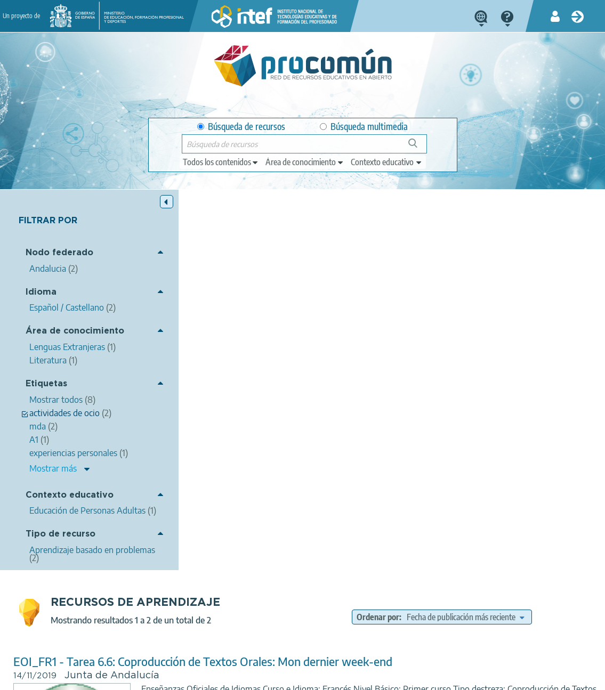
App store (242, 635)
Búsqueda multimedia (364, 126)
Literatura (400, 375)
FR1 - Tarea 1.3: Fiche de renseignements (265, 442)
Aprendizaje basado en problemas (414, 390)
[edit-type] (221, 162)
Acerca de (44, 677)
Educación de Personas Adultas (425, 548)
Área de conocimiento (75, 332)
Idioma (41, 292)
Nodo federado (59, 253)
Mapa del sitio (363, 677)
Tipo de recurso (60, 543)
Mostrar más (53, 468)
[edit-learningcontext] (387, 162)
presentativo (423, 532)
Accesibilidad (304, 677)
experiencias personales (441, 359)
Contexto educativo (70, 495)
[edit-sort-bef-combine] (529, 236)
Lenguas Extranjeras (458, 375)
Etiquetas (46, 384)
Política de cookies (238, 677)
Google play (334, 635)
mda (315, 359)
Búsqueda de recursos (241, 126)
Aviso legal (93, 677)
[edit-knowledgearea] (305, 162)
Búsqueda (419, 147)
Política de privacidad (159, 677)
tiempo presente (480, 532)
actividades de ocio (363, 359)
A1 (493, 359)
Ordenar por (441, 236)
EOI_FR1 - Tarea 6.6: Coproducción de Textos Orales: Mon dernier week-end (354, 281)
